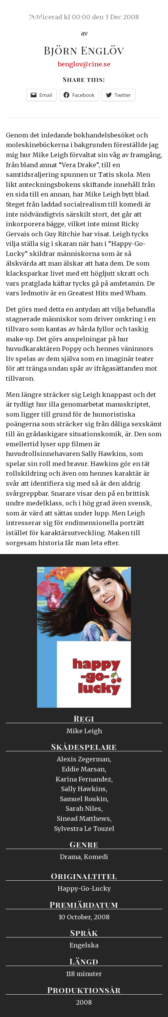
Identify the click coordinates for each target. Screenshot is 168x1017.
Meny (152, 13)
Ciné (24, 13)
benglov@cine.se (84, 64)
